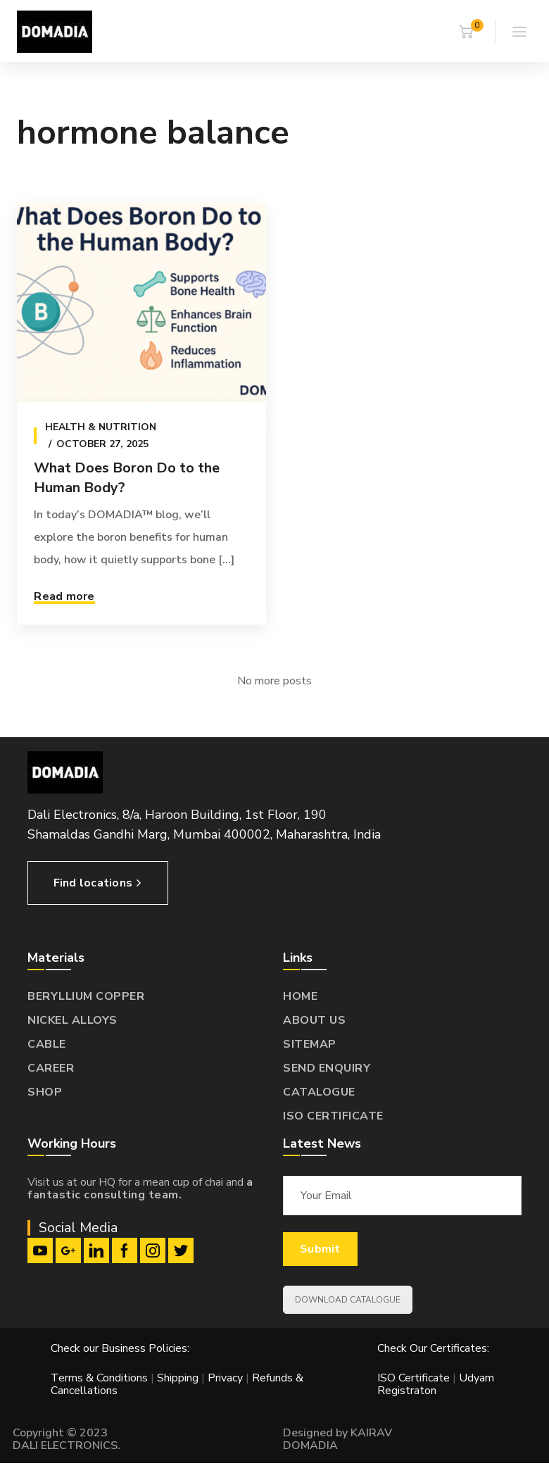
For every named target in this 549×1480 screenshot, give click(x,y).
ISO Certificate (415, 1378)
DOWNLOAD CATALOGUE (347, 1299)
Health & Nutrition (100, 427)
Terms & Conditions (99, 1378)
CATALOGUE (319, 1092)
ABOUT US (314, 1020)
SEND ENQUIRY (326, 1068)
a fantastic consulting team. (140, 1188)
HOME (300, 996)
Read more (64, 596)
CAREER (50, 1068)
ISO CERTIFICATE (333, 1116)
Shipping (177, 1378)
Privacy (225, 1378)
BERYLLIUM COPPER (85, 996)
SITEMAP (309, 1044)
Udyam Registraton (435, 1384)
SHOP (44, 1092)
